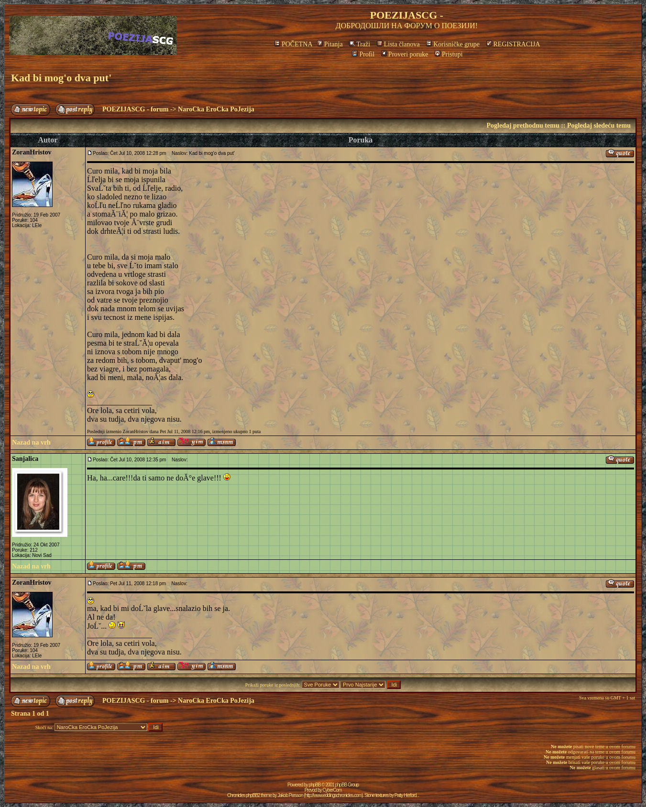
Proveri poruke (404, 54)
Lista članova (398, 44)
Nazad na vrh (31, 442)
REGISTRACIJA (513, 44)
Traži (359, 44)
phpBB (315, 784)
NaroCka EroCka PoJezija (216, 109)
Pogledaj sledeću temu (599, 125)
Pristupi (449, 54)
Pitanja (330, 44)
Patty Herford (405, 795)
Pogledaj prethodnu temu (522, 125)
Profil (363, 54)
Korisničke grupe (453, 44)
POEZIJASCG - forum (135, 109)
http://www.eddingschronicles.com (333, 795)
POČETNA (293, 44)
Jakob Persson (290, 795)
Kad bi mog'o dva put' (61, 78)
